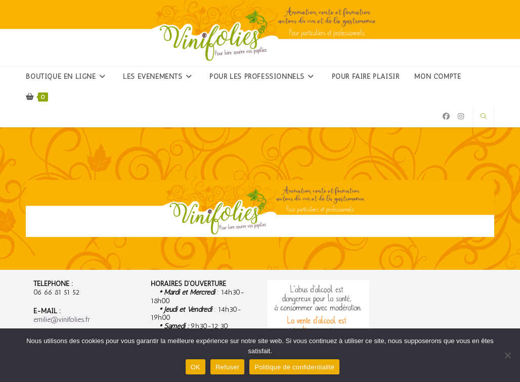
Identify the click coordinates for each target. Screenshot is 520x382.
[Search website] (483, 116)
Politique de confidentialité (294, 367)
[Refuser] (507, 355)
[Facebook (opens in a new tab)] (446, 116)
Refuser (227, 367)
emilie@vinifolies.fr (61, 319)
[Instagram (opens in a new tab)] (461, 116)
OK (195, 367)
